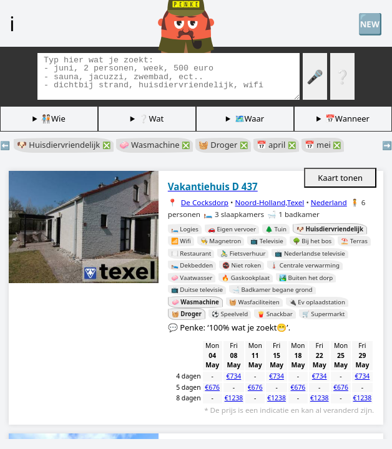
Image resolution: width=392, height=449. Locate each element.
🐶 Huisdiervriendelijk (63, 144)
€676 (212, 387)
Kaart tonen (340, 177)
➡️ (387, 145)
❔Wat (151, 118)
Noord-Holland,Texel (269, 202)
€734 (234, 376)
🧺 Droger (223, 144)
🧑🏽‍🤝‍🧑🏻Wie (53, 118)
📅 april (276, 144)
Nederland (329, 202)
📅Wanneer (347, 118)
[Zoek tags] (168, 76)
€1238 (234, 397)
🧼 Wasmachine (154, 144)
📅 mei (323, 144)
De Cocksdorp (204, 202)
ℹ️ (11, 23)
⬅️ (5, 145)
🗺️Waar (250, 118)
